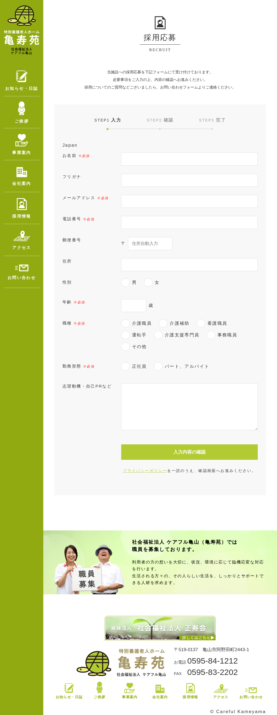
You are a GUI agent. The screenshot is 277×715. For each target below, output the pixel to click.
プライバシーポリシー (145, 470)
